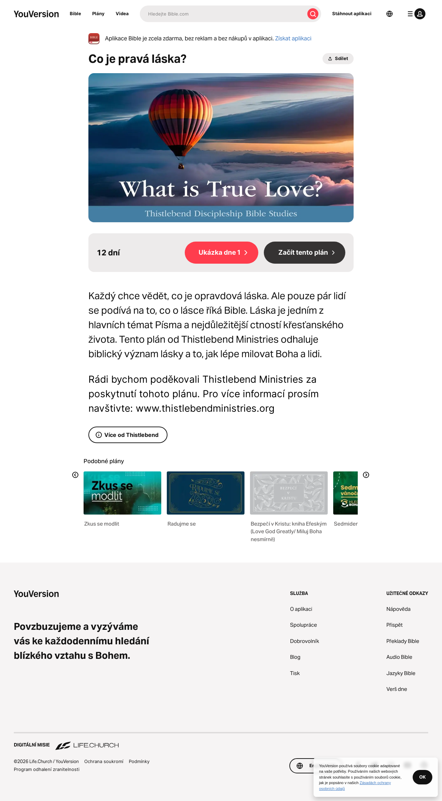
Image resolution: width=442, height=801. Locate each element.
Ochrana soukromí (103, 761)
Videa (122, 13)
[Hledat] (222, 13)
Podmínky (139, 761)
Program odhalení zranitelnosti (46, 769)
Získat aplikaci (293, 38)
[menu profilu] (415, 14)
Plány (98, 13)
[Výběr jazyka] (389, 14)
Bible (75, 13)
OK (422, 777)
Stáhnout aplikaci (352, 13)
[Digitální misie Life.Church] (221, 741)
